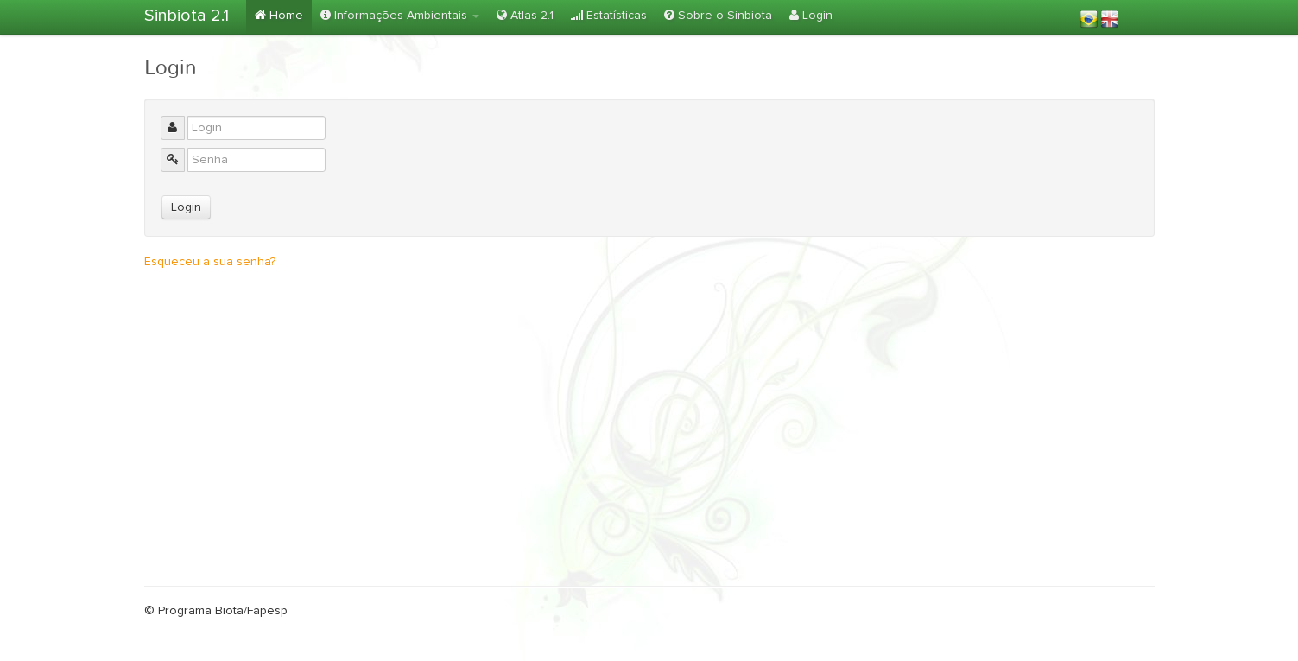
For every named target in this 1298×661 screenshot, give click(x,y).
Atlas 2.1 (525, 15)
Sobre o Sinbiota (718, 15)
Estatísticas (609, 15)
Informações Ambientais (399, 15)
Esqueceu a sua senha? (209, 262)
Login (811, 15)
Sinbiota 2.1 (186, 15)
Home (279, 15)
